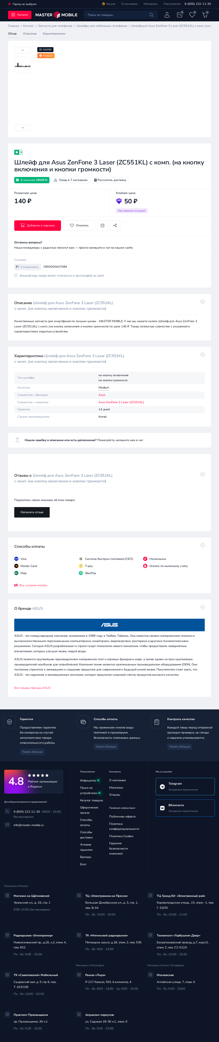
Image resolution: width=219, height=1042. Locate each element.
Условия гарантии (86, 847)
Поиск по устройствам (90, 791)
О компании (129, 4)
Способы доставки (86, 834)
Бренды (85, 857)
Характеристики (54, 34)
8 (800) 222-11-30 (198, 4)
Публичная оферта (122, 817)
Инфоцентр (90, 780)
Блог (83, 864)
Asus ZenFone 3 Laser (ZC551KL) (121, 402)
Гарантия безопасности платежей (118, 848)
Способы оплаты (86, 822)
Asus (101, 395)
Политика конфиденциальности (124, 826)
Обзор (12, 34)
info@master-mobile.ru (29, 825)
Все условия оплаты (30, 585)
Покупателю (172, 4)
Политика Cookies (121, 836)
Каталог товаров (91, 800)
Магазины (150, 4)
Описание (29, 34)
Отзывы (114, 795)
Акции (108, 4)
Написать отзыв (32, 512)
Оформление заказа (89, 810)
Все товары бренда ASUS (32, 688)
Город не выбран (24, 4)
